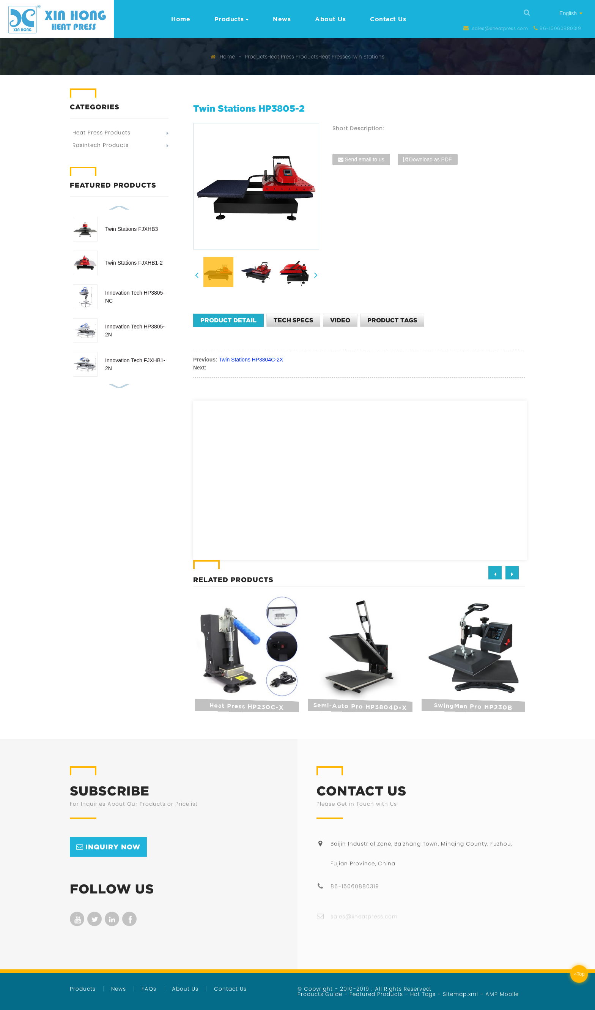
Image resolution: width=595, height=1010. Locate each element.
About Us (330, 19)
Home (180, 19)
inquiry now (112, 860)
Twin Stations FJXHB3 (131, 229)
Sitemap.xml (460, 994)
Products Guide (320, 994)
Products (231, 19)
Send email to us (364, 159)
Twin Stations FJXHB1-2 (134, 263)
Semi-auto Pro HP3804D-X (359, 706)
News (282, 19)
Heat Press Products (293, 56)
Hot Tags (423, 994)
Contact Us (388, 19)
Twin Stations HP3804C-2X (251, 360)
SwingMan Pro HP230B (472, 706)
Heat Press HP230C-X (245, 706)
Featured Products (376, 994)
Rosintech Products (100, 145)
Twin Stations (367, 56)
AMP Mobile (502, 994)
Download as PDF (430, 159)
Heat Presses (334, 56)
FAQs (149, 989)
